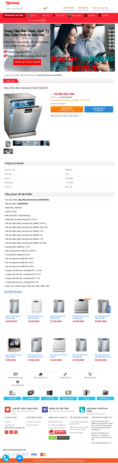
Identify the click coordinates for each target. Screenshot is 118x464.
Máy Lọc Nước (68, 391)
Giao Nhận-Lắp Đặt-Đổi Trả (57, 417)
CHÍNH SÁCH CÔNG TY (57, 410)
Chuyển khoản (9, 417)
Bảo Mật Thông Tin (33, 417)
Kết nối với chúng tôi (15, 420)
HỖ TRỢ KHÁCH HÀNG (79, 410)
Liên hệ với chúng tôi (101, 410)
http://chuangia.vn (78, 453)
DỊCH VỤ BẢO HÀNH (34, 20)
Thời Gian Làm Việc (102, 9)
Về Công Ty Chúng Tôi (34, 414)
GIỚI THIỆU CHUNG (34, 410)
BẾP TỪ (33, 15)
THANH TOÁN (10, 410)
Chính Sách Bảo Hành (55, 414)
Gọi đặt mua (98, 109)
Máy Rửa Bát (24, 75)
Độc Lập (33, 75)
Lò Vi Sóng (49, 391)
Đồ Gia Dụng (105, 391)
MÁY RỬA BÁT (76, 15)
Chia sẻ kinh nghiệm (76, 425)
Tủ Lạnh (87, 391)
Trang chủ (7, 75)
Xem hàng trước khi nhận (97, 402)
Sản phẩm (15, 75)
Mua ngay (67, 109)
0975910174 (83, 9)
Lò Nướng (31, 391)
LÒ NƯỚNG (91, 15)
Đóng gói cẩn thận (59, 401)
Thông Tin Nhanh (14, 163)
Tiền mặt (7, 414)
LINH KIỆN (105, 15)
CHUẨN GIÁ (58, 453)
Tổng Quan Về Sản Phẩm (18, 194)
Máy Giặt (12, 391)
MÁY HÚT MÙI (60, 15)
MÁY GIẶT (46, 15)
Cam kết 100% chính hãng (25, 401)
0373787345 (69, 9)
